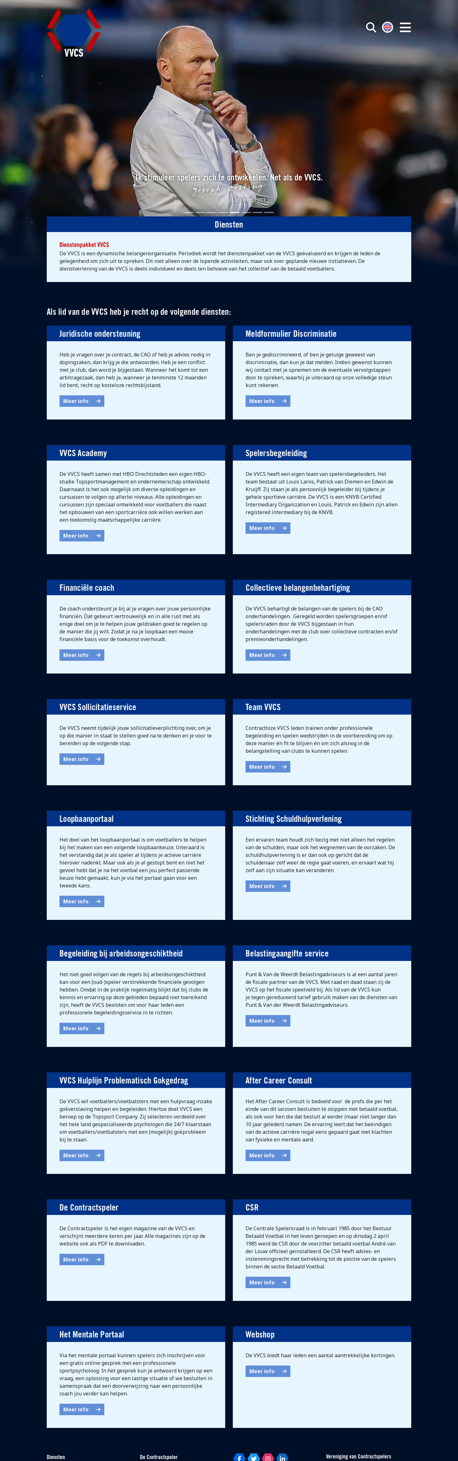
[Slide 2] (200, 212)
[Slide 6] (246, 212)
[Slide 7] (257, 212)
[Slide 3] (212, 212)
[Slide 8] (269, 212)
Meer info (82, 401)
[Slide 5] (234, 212)
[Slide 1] (189, 212)
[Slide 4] (223, 212)
